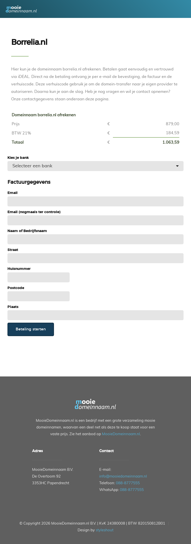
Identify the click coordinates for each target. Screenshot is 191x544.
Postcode (15, 288)
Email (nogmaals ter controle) (33, 212)
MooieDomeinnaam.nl (121, 434)
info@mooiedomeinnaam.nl (123, 476)
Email (12, 193)
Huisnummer (19, 269)
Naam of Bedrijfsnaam (27, 231)
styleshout (104, 530)
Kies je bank (18, 158)
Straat (12, 250)
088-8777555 (128, 483)
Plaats (12, 307)
